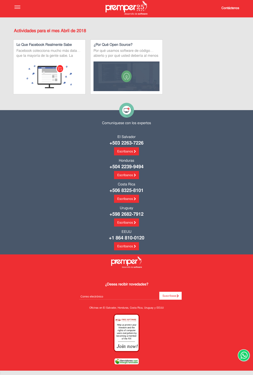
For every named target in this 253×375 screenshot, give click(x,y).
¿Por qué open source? (112, 44)
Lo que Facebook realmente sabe (44, 44)
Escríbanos (125, 151)
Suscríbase (169, 296)
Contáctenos (230, 8)
